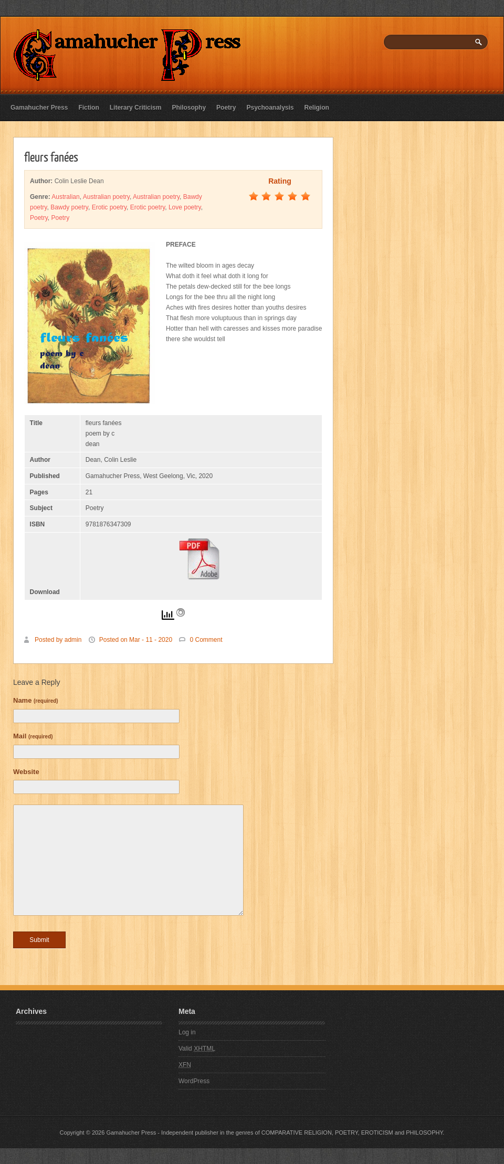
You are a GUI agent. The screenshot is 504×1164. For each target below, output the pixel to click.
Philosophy (189, 107)
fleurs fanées (51, 156)
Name (35, 700)
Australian (65, 196)
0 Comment (206, 639)
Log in (187, 1032)
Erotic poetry (109, 207)
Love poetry (185, 207)
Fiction (88, 107)
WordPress (193, 1081)
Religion (316, 107)
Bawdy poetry (69, 207)
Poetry (226, 107)
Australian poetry (106, 196)
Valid (196, 1048)
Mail (33, 736)
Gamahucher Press (39, 107)
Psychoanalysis (269, 107)
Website (26, 772)
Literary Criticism (136, 107)
